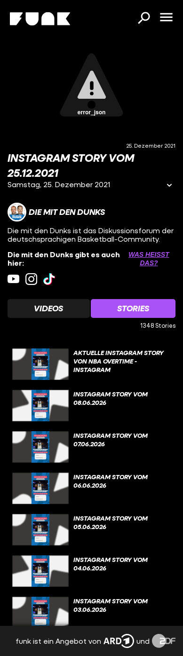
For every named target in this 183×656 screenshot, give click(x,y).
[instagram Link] (31, 279)
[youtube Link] (13, 279)
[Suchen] (143, 19)
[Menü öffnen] (166, 18)
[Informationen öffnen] (169, 186)
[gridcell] (91, 364)
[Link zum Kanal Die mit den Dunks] (56, 212)
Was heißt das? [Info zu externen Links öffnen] (148, 259)
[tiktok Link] (49, 279)
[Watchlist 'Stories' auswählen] (133, 308)
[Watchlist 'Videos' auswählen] (49, 308)
